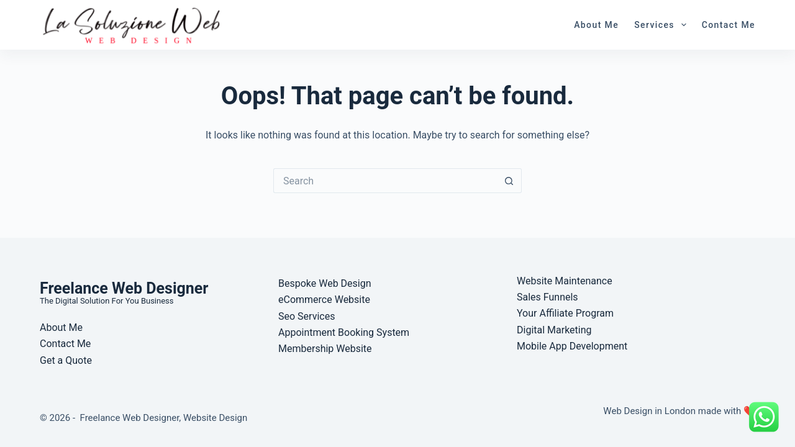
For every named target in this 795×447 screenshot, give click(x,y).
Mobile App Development (572, 346)
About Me (596, 25)
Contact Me (728, 25)
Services (662, 24)
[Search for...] (385, 180)
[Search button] (509, 180)
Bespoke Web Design (324, 283)
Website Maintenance (564, 281)
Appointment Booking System (343, 332)
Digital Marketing (554, 330)
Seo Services (306, 316)
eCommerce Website (324, 299)
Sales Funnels (547, 297)
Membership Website (325, 348)
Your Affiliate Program (565, 313)
